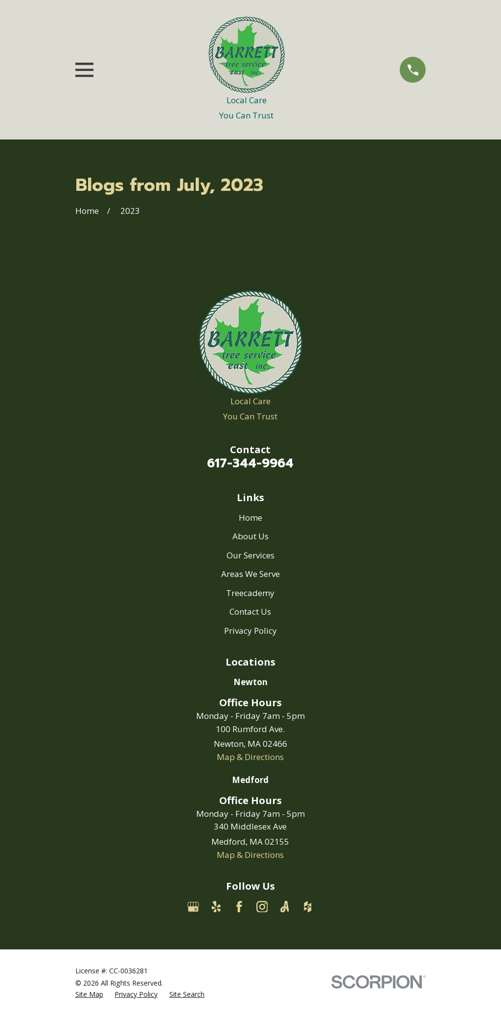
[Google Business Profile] (193, 907)
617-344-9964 (250, 463)
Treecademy (250, 593)
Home (250, 517)
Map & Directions (250, 756)
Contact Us (250, 611)
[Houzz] (308, 907)
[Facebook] (239, 907)
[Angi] (285, 907)
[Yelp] (216, 907)
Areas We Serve (250, 573)
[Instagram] (262, 907)
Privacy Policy (250, 630)
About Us (250, 536)
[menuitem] (89, 994)
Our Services (250, 555)
